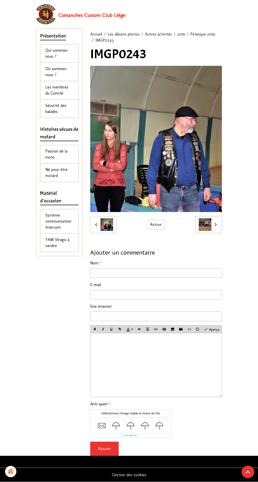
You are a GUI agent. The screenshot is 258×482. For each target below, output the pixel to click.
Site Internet (101, 306)
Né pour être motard (56, 172)
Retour (156, 224)
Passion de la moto (56, 154)
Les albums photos (124, 34)
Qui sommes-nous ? (57, 53)
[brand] (80, 14)
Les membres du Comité (56, 90)
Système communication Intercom (58, 221)
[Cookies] (10, 471)
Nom (94, 263)
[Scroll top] (248, 472)
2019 (181, 34)
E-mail (95, 284)
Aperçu (211, 329)
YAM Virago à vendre (57, 242)
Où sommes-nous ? (56, 71)
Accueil (96, 34)
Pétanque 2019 (202, 34)
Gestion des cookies (129, 474)
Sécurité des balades (55, 108)
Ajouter (104, 448)
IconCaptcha (129, 435)
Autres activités (158, 34)
